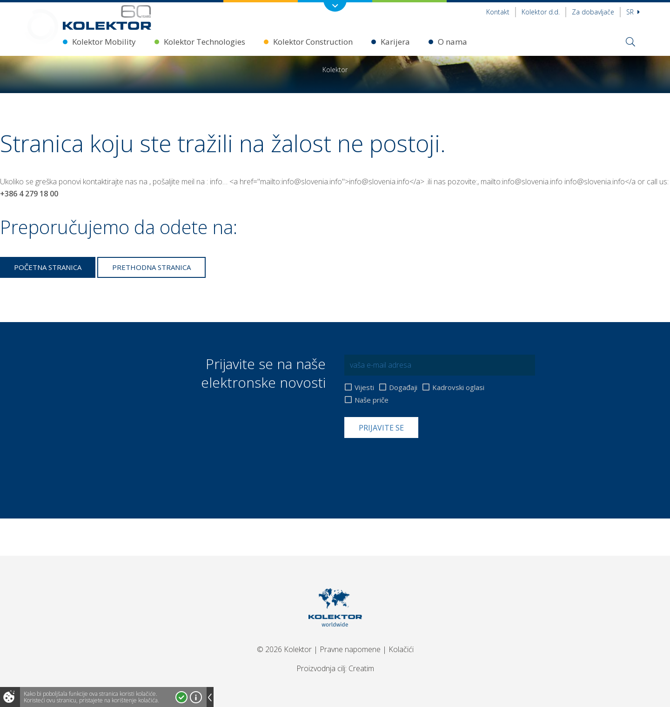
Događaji (403, 387)
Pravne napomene (350, 649)
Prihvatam (181, 697)
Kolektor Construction (313, 41)
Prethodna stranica (151, 267)
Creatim (361, 668)
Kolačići (401, 649)
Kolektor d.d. (541, 11)
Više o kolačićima (196, 697)
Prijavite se (381, 428)
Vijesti (364, 387)
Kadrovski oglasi (458, 387)
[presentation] (415, 461)
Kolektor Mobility (104, 41)
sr (633, 11)
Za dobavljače (593, 11)
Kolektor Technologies (204, 41)
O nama (452, 41)
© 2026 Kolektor (284, 649)
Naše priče (372, 400)
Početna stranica (47, 267)
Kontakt (497, 11)
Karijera (395, 41)
